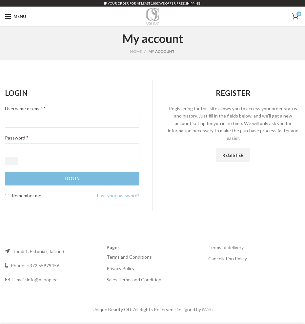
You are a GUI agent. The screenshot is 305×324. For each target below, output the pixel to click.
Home (136, 51)
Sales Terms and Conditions (135, 279)
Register (233, 155)
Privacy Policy (120, 268)
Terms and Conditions (129, 257)
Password (17, 137)
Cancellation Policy (227, 258)
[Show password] (11, 161)
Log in (72, 178)
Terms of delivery (226, 247)
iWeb (207, 309)
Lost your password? (118, 195)
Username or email (25, 108)
